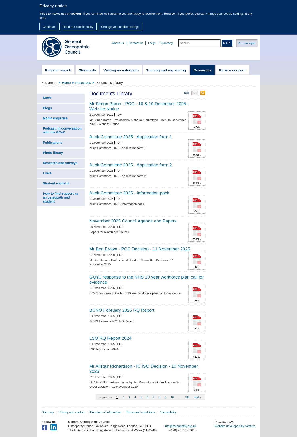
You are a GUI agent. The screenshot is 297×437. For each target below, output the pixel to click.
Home (66, 83)
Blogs (47, 108)
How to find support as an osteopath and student (60, 197)
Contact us (136, 43)
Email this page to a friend (194, 93)
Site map (48, 412)
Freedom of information (105, 412)
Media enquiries (55, 118)
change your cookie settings (225, 13)
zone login (246, 43)
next (196, 397)
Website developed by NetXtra (235, 426)
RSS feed (202, 93)
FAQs (152, 43)
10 (172, 397)
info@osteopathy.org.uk (180, 426)
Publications (52, 142)
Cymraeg (167, 43)
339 (187, 397)
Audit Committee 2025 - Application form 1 (130, 136)
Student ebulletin (56, 183)
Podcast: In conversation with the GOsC (62, 130)
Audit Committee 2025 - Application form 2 (130, 164)
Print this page (186, 93)
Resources (83, 83)
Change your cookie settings (120, 26)
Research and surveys (60, 163)
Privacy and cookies (71, 412)
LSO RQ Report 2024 (110, 338)
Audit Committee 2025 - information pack (129, 192)
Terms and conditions (140, 412)
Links (47, 173)
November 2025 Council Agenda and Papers (133, 220)
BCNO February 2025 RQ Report (121, 310)
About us (118, 43)
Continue (49, 26)
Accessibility (168, 412)
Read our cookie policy (78, 26)
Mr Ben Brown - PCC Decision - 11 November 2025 (139, 249)
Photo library (53, 153)
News (47, 98)
